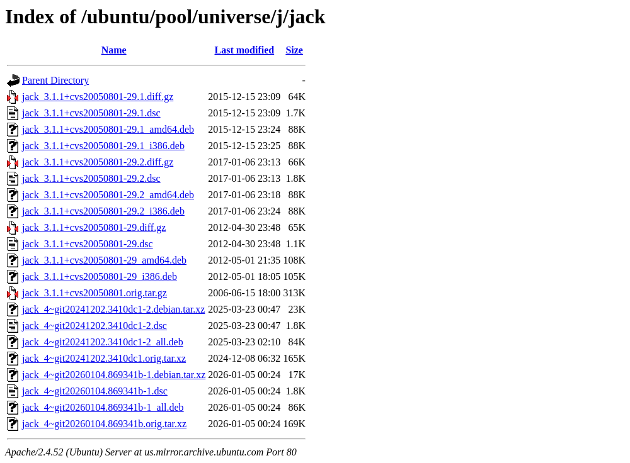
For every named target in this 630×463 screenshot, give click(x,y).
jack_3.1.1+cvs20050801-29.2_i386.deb (103, 211)
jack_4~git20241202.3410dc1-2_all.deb (102, 342)
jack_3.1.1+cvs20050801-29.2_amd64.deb (108, 194)
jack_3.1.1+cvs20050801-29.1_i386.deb (103, 145)
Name (114, 50)
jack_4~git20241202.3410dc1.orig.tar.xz (104, 358)
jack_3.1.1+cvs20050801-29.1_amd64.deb (108, 129)
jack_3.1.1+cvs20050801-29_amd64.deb (104, 260)
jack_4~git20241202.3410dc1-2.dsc (94, 325)
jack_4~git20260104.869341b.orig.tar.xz (104, 423)
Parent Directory (55, 80)
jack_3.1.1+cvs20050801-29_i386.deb (99, 276)
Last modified (244, 50)
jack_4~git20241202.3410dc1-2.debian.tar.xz (113, 309)
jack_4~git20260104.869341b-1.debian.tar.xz (113, 374)
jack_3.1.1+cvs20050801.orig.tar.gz (94, 292)
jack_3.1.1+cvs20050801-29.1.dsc (91, 113)
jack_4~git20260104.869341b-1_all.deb (103, 407)
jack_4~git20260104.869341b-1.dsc (95, 391)
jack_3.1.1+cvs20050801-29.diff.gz (94, 227)
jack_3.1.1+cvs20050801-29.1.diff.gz (97, 96)
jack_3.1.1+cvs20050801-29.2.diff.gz (97, 162)
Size (294, 50)
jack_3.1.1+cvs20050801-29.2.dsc (91, 178)
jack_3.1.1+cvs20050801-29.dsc (87, 243)
